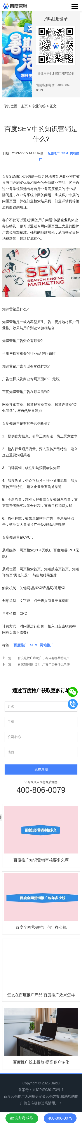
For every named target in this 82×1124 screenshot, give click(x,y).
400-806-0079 (40, 790)
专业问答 (39, 106)
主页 (24, 106)
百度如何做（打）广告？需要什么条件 (44, 664)
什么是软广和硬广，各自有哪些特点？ (44, 658)
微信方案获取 (22, 1118)
